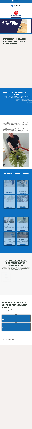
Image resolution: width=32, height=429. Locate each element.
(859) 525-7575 (15, 0)
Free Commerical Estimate (16, 17)
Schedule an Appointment (16, 15)
